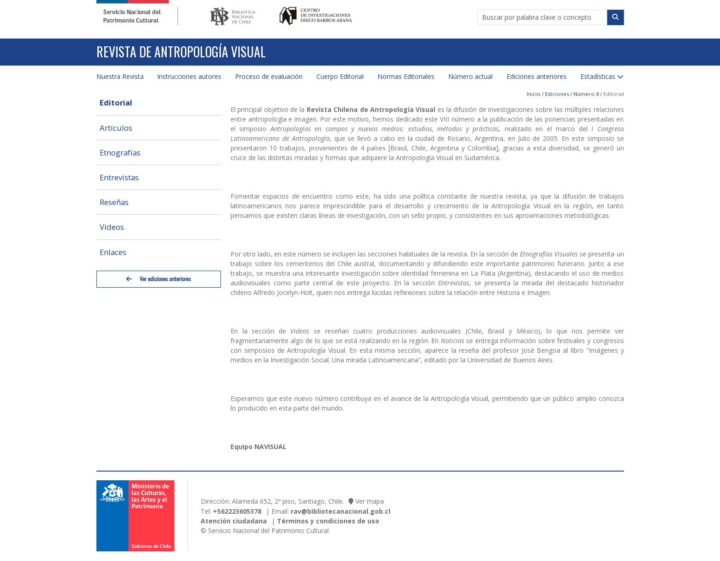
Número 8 (586, 93)
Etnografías (120, 152)
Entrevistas (119, 177)
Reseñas (114, 202)
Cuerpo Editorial (340, 76)
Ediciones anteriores (536, 76)
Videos (112, 227)
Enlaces (113, 252)
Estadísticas (597, 76)
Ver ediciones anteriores (158, 279)
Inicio (533, 93)
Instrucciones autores (189, 76)
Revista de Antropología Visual (181, 51)
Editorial (116, 102)
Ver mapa (369, 501)
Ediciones (557, 93)
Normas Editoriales (405, 76)
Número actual (470, 76)
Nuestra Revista (120, 76)
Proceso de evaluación (269, 76)
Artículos (116, 127)
